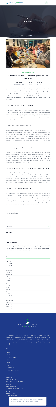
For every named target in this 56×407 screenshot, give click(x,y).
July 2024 (8, 291)
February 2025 (9, 272)
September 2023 (9, 300)
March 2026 (8, 278)
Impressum (9, 365)
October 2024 (9, 306)
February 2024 (9, 270)
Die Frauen (9, 355)
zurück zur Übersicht (13, 213)
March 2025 (8, 276)
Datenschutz (10, 367)
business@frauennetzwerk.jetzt (14, 381)
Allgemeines (9, 235)
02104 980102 (11, 386)
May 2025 (8, 287)
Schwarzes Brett (11, 360)
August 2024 (9, 298)
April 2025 (8, 283)
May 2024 (8, 285)
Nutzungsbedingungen (12, 370)
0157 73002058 (11, 393)
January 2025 (9, 266)
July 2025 (8, 293)
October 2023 (9, 304)
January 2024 (9, 263)
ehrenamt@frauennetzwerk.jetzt (14, 388)
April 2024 (8, 281)
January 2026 (9, 268)
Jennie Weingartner (19, 84)
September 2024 (9, 302)
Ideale (8, 352)
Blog (27, 35)
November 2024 (9, 308)
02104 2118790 (11, 379)
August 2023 (9, 296)
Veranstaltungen (11, 357)
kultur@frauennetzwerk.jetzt (13, 395)
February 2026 (9, 274)
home (22, 35)
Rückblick (9, 237)
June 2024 (8, 289)
